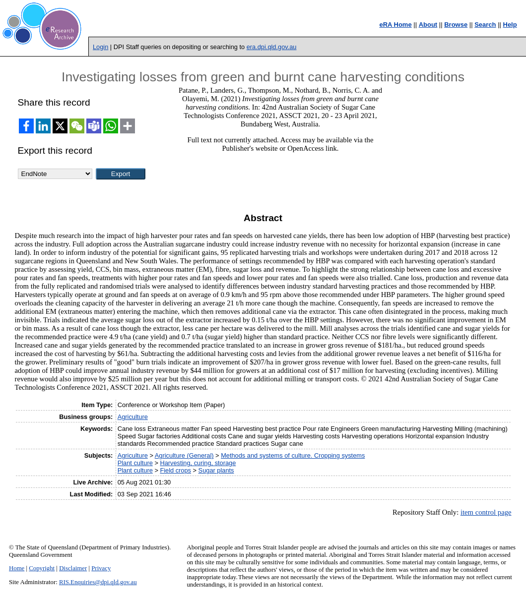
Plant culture (135, 463)
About (428, 24)
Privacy (101, 568)
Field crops (175, 470)
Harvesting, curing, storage (198, 463)
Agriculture (133, 416)
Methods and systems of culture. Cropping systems (293, 455)
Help (510, 24)
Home (16, 568)
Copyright (42, 568)
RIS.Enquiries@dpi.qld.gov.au (98, 582)
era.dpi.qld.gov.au (272, 47)
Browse (455, 24)
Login (100, 47)
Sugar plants (216, 470)
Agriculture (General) (184, 455)
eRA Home (395, 24)
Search (485, 24)
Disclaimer (73, 568)
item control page (486, 512)
